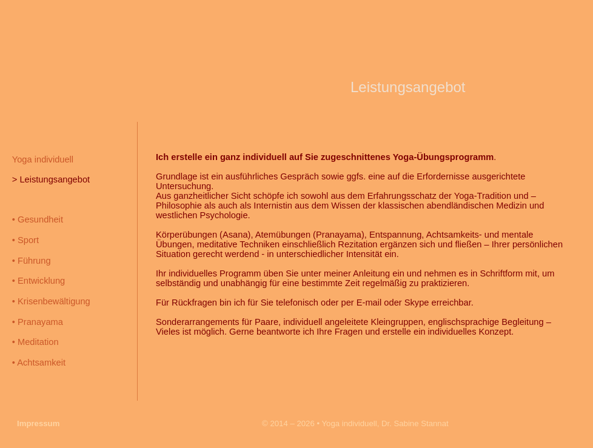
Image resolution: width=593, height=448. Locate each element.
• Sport (25, 240)
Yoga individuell (42, 159)
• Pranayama (37, 322)
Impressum (38, 423)
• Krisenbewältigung (51, 301)
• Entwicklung (38, 281)
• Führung (31, 261)
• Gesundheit (37, 219)
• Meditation (35, 342)
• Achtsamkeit (38, 362)
